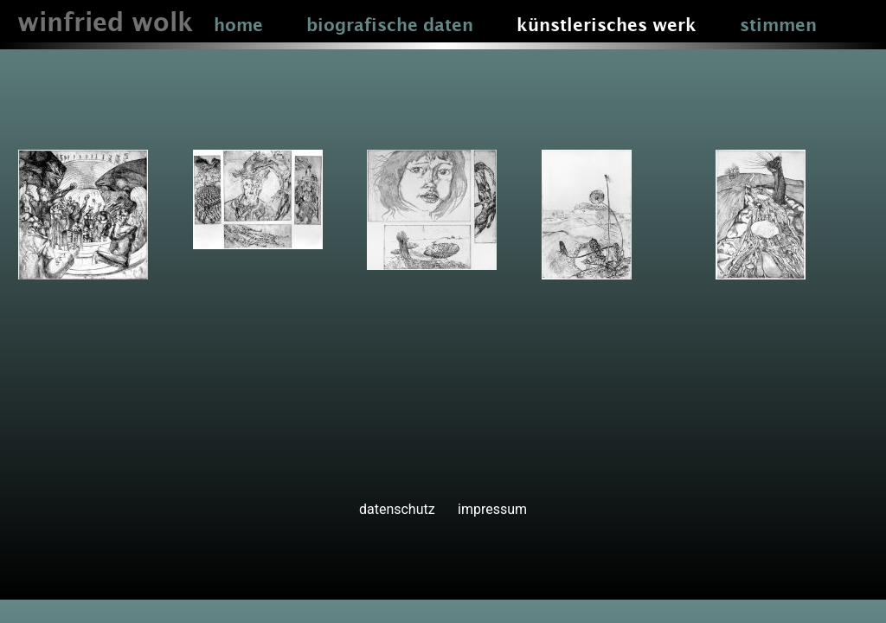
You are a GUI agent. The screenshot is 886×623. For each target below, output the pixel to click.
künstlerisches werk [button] (607, 26)
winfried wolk (105, 23)
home (238, 26)
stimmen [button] (778, 26)
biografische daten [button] (389, 26)
